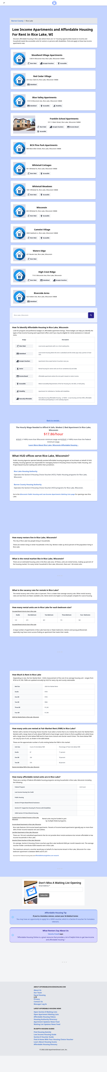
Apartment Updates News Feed (46, 1022)
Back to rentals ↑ (53, 420)
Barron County (17, 21)
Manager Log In (40, 1004)
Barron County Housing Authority (28, 484)
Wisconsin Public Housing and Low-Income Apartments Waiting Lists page (47, 494)
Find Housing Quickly (42, 1032)
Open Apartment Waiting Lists (46, 1014)
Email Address (44, 886)
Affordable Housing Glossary (45, 1044)
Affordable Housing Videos (45, 1017)
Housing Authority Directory (45, 1019)
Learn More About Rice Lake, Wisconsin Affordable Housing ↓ (53, 445)
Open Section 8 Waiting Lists (45, 1012)
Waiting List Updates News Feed (47, 1024)
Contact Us (38, 1001)
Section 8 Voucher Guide (44, 1037)
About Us (37, 990)
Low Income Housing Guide (45, 1034)
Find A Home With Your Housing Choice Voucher (53, 1039)
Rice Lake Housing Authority (25, 471)
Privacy (37, 999)
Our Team (38, 993)
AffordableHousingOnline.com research (47, 855)
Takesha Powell (53, 934)
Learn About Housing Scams (45, 1042)
